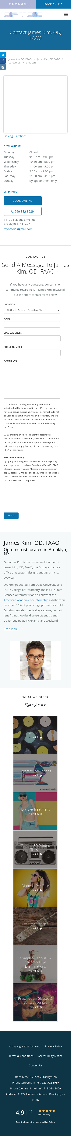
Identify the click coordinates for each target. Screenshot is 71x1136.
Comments (10, 361)
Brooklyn (31, 62)
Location (9, 304)
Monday (35, 152)
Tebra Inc (35, 1046)
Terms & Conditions (21, 1056)
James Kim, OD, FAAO (20, 59)
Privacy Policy (53, 1046)
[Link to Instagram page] (3, 67)
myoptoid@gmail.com (18, 229)
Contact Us (14, 62)
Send (11, 515)
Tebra (52, 1122)
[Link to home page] (31, 14)
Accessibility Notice (50, 1056)
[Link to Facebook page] (3, 61)
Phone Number (13, 347)
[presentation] (32, 497)
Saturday (35, 176)
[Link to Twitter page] (3, 55)
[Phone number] (23, 211)
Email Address (13, 332)
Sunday (35, 180)
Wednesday (35, 161)
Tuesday (35, 157)
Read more (11, 629)
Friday (35, 171)
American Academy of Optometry (26, 600)
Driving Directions (15, 136)
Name (7, 318)
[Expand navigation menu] (66, 14)
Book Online (23, 200)
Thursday (35, 166)
